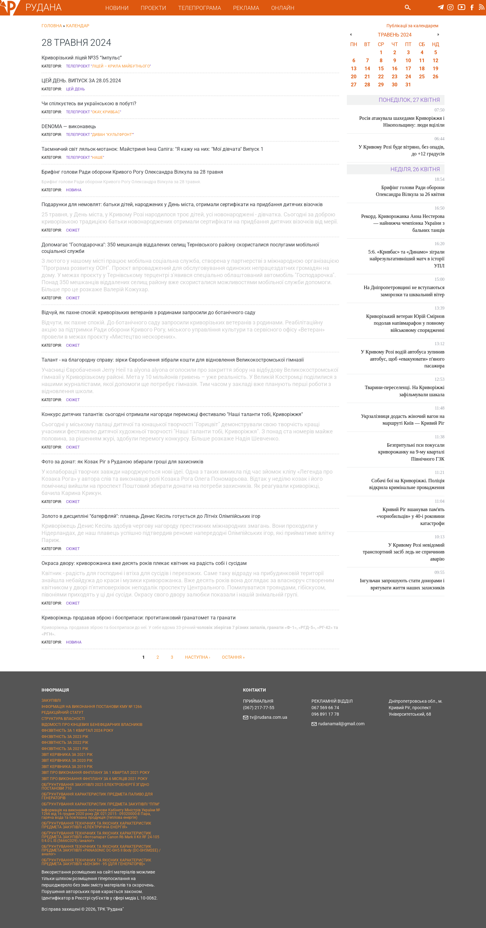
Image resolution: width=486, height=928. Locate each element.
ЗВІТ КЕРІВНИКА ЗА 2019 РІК (67, 767)
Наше (97, 157)
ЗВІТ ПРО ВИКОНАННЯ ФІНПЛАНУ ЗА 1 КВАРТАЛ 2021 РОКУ (96, 772)
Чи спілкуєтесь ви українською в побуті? (89, 103)
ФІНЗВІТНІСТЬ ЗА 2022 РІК (65, 742)
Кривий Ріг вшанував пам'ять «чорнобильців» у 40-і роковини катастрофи (410, 516)
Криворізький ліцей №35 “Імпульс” (82, 58)
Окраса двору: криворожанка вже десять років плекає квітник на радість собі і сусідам (144, 563)
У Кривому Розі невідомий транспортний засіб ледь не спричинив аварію (403, 552)
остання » (233, 657)
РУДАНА (45, 7)
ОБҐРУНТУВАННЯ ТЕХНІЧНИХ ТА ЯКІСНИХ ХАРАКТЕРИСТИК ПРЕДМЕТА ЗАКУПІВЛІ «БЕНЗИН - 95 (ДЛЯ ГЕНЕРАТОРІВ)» (96, 862)
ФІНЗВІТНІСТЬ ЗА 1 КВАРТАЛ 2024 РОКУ (77, 730)
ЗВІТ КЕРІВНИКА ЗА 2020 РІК (67, 760)
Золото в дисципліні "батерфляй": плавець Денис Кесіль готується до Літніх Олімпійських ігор (151, 516)
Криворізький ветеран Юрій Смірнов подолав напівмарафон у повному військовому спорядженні (405, 323)
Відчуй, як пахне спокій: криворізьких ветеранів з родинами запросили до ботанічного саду (148, 312)
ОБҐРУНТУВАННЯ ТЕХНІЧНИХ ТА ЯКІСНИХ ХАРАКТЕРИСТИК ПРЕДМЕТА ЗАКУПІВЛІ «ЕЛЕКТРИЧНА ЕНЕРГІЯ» (96, 825)
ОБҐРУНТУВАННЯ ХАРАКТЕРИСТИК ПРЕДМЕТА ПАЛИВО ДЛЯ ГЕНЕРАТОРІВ (97, 796)
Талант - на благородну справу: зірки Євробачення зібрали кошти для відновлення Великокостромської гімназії (173, 360)
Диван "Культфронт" (112, 134)
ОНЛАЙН (283, 8)
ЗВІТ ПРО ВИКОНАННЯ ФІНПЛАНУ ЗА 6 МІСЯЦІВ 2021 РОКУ (95, 779)
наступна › (197, 657)
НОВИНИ (118, 8)
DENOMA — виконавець (69, 126)
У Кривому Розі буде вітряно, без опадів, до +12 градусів (409, 150)
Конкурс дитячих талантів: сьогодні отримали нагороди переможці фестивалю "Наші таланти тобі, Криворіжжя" (172, 414)
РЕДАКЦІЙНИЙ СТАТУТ (62, 712)
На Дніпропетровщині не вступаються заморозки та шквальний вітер (404, 291)
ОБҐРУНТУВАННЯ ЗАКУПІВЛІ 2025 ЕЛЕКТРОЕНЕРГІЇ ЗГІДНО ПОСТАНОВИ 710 (95, 787)
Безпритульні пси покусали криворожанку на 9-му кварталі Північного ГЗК (411, 452)
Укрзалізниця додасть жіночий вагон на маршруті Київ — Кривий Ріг (402, 420)
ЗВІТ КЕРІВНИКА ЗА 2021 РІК (67, 754)
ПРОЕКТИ (154, 8)
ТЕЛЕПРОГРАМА (200, 8)
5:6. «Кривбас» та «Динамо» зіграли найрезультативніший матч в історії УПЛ (406, 258)
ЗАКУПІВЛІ (51, 700)
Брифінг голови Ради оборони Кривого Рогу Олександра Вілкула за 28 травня (132, 172)
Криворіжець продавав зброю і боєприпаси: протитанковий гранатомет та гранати (139, 618)
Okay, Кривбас (106, 112)
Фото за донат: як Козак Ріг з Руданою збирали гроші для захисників (122, 462)
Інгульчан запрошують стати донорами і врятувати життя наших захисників (403, 584)
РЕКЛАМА (247, 8)
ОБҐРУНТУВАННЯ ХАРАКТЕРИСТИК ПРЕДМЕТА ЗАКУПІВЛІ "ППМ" (101, 804)
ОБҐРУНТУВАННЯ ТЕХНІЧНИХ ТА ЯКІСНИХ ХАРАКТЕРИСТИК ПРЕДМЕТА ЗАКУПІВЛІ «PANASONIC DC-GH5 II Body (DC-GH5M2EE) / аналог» (101, 850)
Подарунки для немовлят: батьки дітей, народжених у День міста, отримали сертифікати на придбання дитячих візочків (182, 204)
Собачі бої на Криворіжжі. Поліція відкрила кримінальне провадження (406, 484)
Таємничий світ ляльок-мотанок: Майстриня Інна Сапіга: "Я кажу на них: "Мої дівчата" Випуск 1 (152, 149)
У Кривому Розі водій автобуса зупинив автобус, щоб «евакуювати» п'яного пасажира (402, 358)
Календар (77, 25)
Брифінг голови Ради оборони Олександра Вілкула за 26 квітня (410, 191)
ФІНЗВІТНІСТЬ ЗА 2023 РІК (65, 737)
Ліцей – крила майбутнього (121, 66)
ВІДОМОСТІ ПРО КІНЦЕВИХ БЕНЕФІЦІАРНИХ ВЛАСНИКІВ (92, 724)
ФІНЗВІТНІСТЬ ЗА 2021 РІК (65, 749)
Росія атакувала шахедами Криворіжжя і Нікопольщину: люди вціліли (403, 121)
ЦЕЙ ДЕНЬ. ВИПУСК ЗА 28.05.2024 (81, 81)
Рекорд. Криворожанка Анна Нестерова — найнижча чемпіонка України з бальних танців (402, 223)
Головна (52, 25)
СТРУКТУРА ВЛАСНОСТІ (63, 719)
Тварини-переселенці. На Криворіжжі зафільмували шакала (404, 391)
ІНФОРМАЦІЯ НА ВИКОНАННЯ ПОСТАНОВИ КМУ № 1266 (92, 707)
